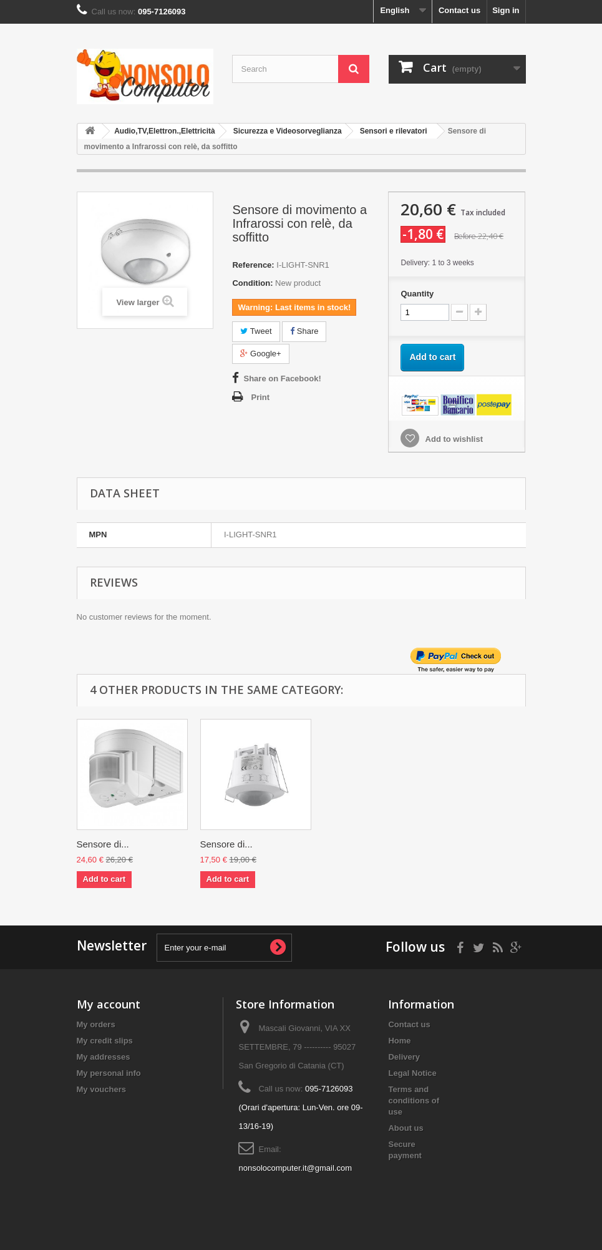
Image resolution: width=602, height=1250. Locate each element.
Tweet (255, 331)
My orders (96, 1024)
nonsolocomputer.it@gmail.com (295, 1168)
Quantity (417, 293)
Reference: (253, 265)
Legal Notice (412, 1073)
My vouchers (101, 1089)
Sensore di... (103, 844)
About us (405, 1128)
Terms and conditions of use (413, 1100)
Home (399, 1040)
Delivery (404, 1057)
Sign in (505, 10)
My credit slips (105, 1040)
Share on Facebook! (282, 378)
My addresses (103, 1057)
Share (304, 331)
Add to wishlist (453, 439)
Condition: (252, 283)
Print (260, 397)
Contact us (459, 10)
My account (108, 1004)
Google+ (260, 353)
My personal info (109, 1073)
